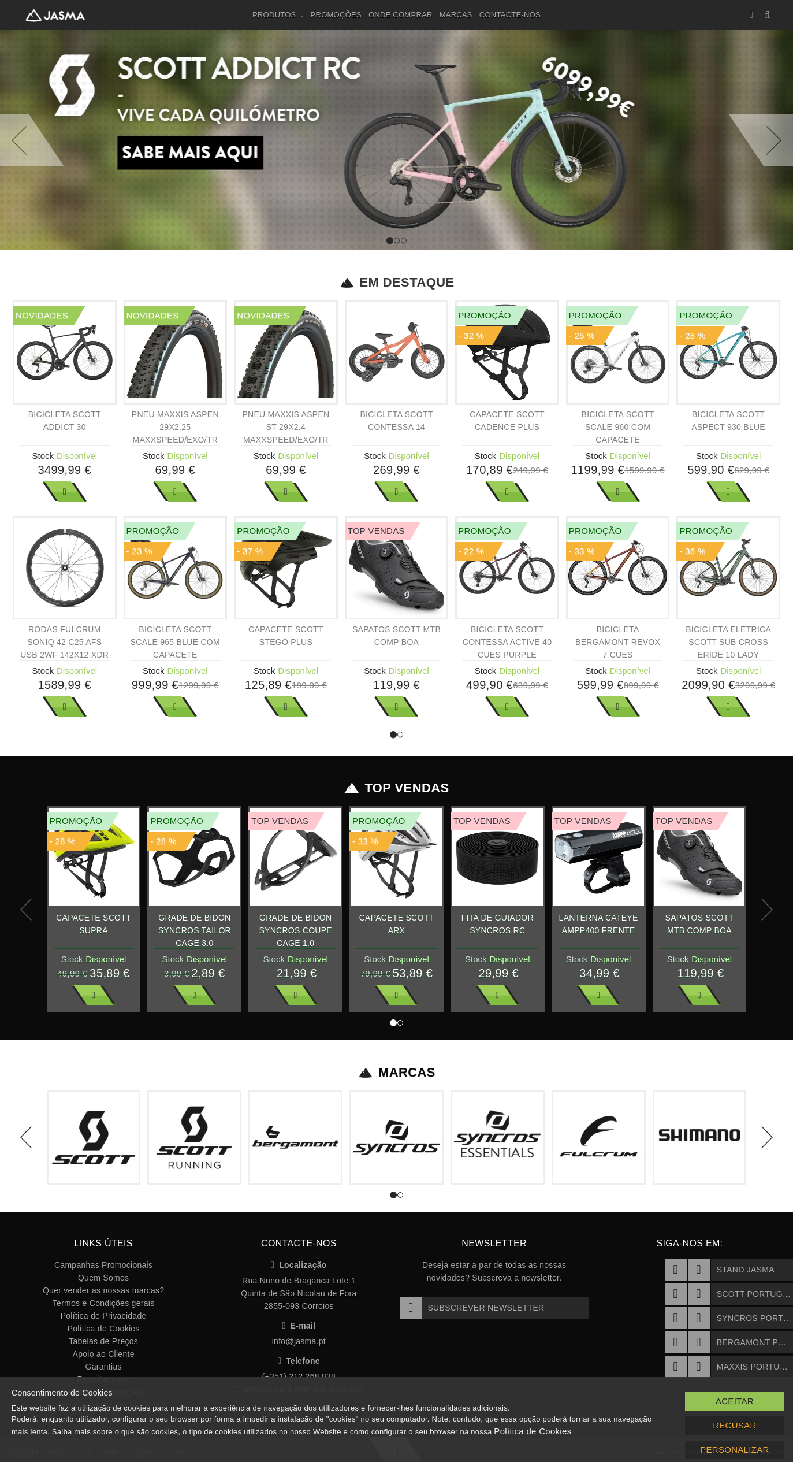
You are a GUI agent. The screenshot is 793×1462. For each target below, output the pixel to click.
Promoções (336, 14)
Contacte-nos (510, 14)
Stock (43, 456)
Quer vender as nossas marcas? (103, 1290)
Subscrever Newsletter (472, 1308)
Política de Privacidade (104, 1315)
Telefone (299, 1361)
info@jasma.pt (299, 1341)
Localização (299, 1265)
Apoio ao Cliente (104, 1354)
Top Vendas (396, 788)
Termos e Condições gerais (104, 1303)
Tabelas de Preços (103, 1341)
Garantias (103, 1366)
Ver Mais (65, 491)
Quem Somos (103, 1277)
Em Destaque (396, 282)
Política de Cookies (104, 1328)
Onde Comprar (400, 14)
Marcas (456, 14)
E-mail (298, 1325)
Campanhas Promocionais (103, 1265)
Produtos (278, 15)
